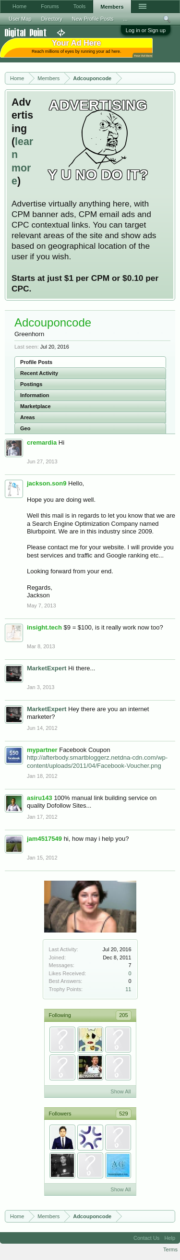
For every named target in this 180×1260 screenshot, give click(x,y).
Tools (79, 6)
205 (123, 1015)
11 (128, 989)
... (125, 19)
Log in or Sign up (146, 30)
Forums (50, 6)
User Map (20, 19)
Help (169, 1238)
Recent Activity (39, 373)
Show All (120, 1091)
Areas (27, 417)
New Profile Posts (93, 19)
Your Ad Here (143, 55)
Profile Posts (36, 362)
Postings (31, 384)
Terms (170, 1249)
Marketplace (35, 406)
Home (19, 6)
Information (34, 395)
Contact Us (146, 1238)
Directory (51, 19)
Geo (25, 428)
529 (123, 1113)
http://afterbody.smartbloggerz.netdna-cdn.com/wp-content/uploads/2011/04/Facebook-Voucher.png (97, 761)
